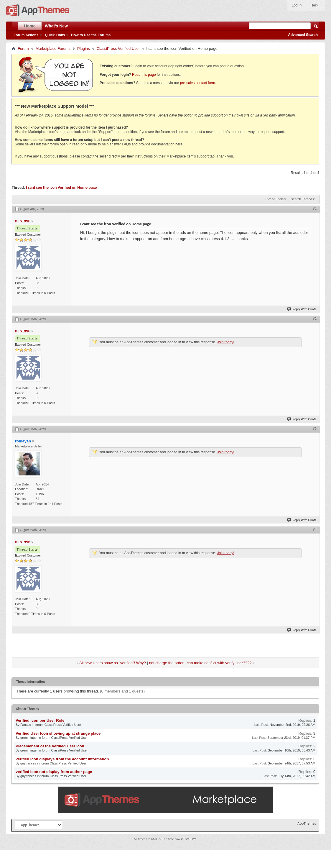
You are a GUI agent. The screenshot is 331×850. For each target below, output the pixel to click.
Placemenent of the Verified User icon (50, 746)
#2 (315, 318)
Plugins (83, 48)
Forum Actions (26, 35)
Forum (23, 48)
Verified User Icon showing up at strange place (58, 733)
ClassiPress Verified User (118, 48)
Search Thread (301, 199)
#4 (315, 529)
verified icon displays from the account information (62, 759)
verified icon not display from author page (54, 771)
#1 (315, 208)
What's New (56, 26)
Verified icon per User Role (40, 720)
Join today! (225, 342)
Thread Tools (274, 199)
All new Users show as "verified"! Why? (112, 663)
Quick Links (55, 35)
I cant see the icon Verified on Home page (61, 187)
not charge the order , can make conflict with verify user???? (200, 663)
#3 (315, 428)
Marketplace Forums (53, 48)
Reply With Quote (302, 309)
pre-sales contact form (197, 83)
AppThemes (306, 823)
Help (314, 5)
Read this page (144, 75)
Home (30, 26)
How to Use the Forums (91, 35)
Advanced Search (303, 35)
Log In (297, 5)
